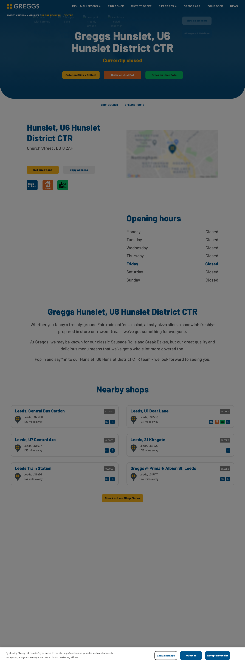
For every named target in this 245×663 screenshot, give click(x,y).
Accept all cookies (217, 655)
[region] (122, 655)
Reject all (191, 655)
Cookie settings (166, 655)
